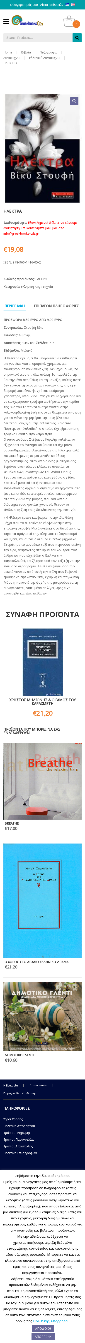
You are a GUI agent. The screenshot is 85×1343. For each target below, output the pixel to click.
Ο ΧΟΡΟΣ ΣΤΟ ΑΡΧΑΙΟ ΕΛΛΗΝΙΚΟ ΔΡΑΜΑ (36, 962)
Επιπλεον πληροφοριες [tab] (56, 305)
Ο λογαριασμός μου (24, 5)
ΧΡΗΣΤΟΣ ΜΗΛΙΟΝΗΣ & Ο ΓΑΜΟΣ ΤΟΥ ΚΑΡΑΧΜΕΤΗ (42, 702)
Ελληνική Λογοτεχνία (44, 57)
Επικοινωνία (38, 1085)
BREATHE (12, 823)
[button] (74, 101)
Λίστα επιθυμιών (51, 5)
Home (7, 52)
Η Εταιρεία (10, 1085)
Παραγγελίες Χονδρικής (19, 1093)
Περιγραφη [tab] (15, 305)
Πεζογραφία (48, 52)
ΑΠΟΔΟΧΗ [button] (43, 1328)
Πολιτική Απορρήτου (19, 1126)
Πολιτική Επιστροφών (20, 1153)
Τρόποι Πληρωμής (17, 1132)
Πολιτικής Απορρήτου (51, 1321)
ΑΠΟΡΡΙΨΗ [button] (43, 1336)
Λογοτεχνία (11, 57)
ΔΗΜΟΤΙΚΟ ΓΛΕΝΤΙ (19, 1055)
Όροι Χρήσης (13, 1119)
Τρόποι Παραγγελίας (18, 1139)
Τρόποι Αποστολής (18, 1146)
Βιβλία (26, 52)
